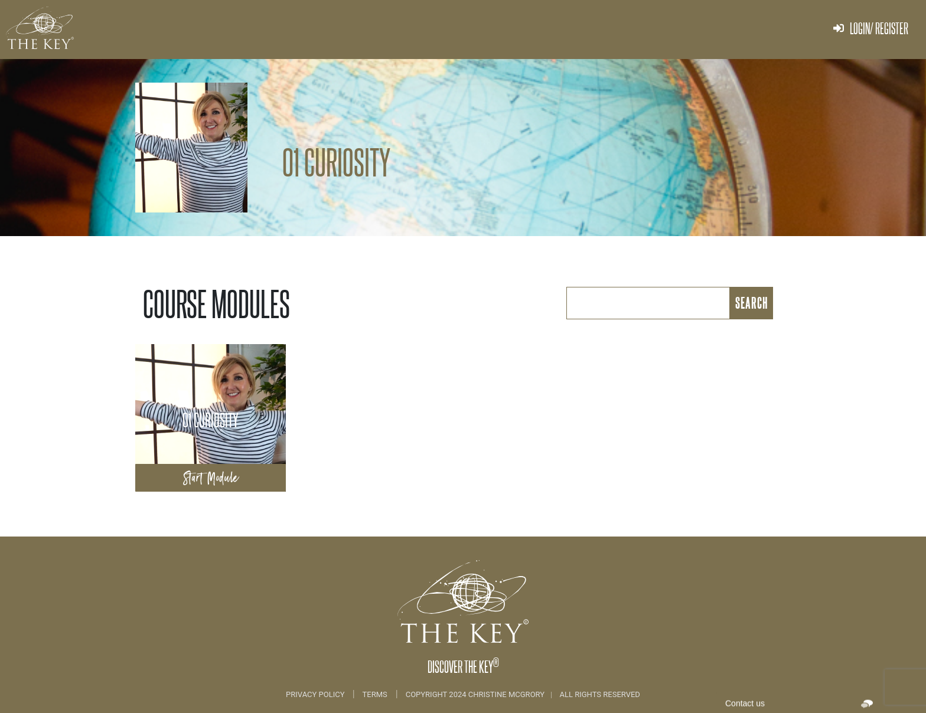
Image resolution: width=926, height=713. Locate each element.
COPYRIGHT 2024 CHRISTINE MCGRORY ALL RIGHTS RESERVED (523, 694)
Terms (375, 694)
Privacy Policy (316, 694)
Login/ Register (870, 28)
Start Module (210, 478)
